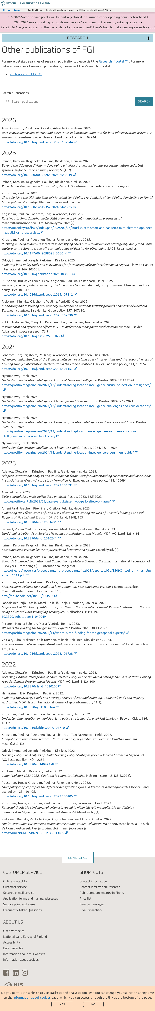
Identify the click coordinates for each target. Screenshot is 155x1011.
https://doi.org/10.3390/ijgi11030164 (30, 707)
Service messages (92, 904)
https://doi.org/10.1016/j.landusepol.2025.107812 (39, 294)
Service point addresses (19, 904)
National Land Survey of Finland (25, 936)
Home (6, 10)
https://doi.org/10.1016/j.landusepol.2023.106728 (39, 653)
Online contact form (16, 881)
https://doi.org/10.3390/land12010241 (31, 538)
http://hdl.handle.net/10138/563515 (30, 596)
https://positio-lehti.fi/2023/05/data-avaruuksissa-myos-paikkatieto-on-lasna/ (58, 501)
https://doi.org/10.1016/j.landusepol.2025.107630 (39, 315)
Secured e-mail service (18, 892)
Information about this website (24, 953)
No (93, 1004)
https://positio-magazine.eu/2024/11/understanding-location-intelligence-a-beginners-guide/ (70, 452)
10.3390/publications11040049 (24, 616)
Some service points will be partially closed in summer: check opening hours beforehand (83, 17)
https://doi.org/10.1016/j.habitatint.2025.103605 (39, 274)
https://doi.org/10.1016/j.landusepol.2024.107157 (39, 368)
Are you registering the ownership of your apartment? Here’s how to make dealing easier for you (84, 27)
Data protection (13, 948)
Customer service (15, 886)
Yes (62, 1004)
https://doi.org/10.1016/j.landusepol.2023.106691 (39, 485)
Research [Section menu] (77, 38)
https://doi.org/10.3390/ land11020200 (32, 686)
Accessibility (11, 942)
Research (19, 10)
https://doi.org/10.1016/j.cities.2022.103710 (35, 727)
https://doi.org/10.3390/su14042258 (30, 764)
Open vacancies (13, 930)
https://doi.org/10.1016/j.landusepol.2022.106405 (39, 796)
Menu (150, 4)
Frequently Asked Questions (22, 910)
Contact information (93, 881)
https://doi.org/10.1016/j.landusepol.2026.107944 (39, 142)
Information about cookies (32, 997)
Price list (85, 898)
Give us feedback (91, 910)
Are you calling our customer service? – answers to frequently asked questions (84, 22)
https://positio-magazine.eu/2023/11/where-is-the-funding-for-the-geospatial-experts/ (65, 633)
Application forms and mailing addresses (30, 898)
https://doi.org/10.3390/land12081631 (31, 522)
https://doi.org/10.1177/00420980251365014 (36, 253)
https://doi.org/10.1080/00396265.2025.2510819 (39, 175)
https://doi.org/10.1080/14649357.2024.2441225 (39, 207)
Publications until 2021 (26, 74)
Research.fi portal (113, 61)
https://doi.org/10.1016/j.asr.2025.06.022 (33, 336)
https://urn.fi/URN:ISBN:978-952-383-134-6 (35, 833)
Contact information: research (100, 886)
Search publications (15, 93)
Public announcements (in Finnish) (103, 892)
